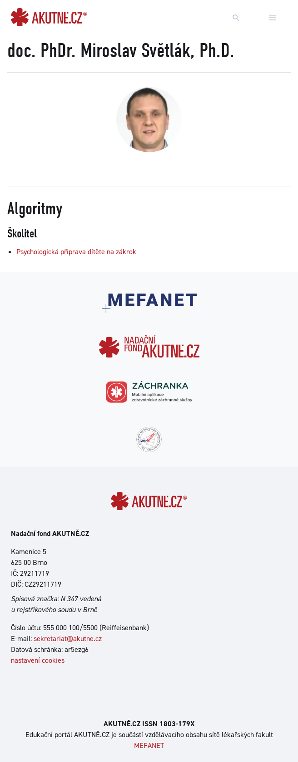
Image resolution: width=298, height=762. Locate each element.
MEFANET (149, 745)
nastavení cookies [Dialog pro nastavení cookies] (38, 660)
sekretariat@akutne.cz (68, 638)
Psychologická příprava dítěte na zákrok (76, 251)
